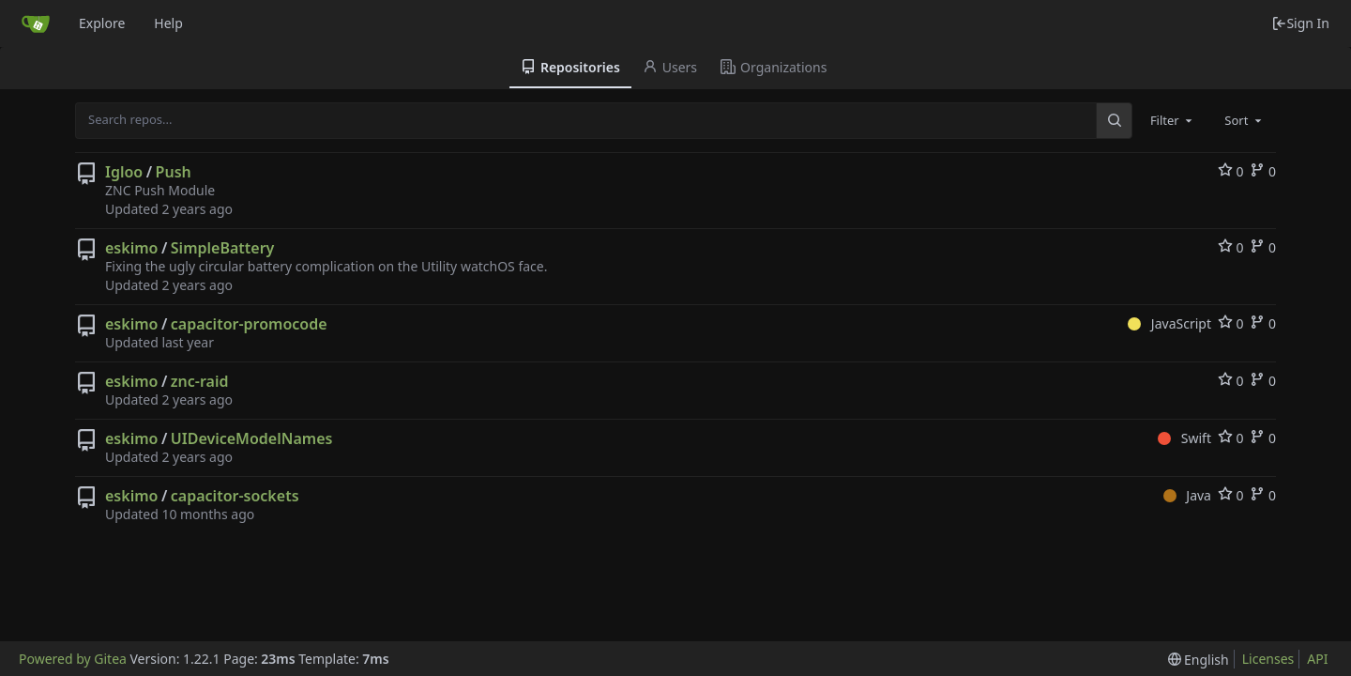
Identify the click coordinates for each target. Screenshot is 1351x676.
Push (173, 171)
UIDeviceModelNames (252, 438)
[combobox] (1173, 120)
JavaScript (1169, 323)
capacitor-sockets (235, 495)
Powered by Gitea (73, 659)
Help (168, 23)
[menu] (1198, 659)
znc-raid (200, 381)
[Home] (35, 23)
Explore (102, 23)
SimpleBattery (223, 247)
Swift (1184, 438)
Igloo (124, 171)
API (1317, 659)
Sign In (1300, 23)
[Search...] (1113, 120)
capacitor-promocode (249, 324)
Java (1187, 495)
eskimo (131, 247)
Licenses (1268, 659)
